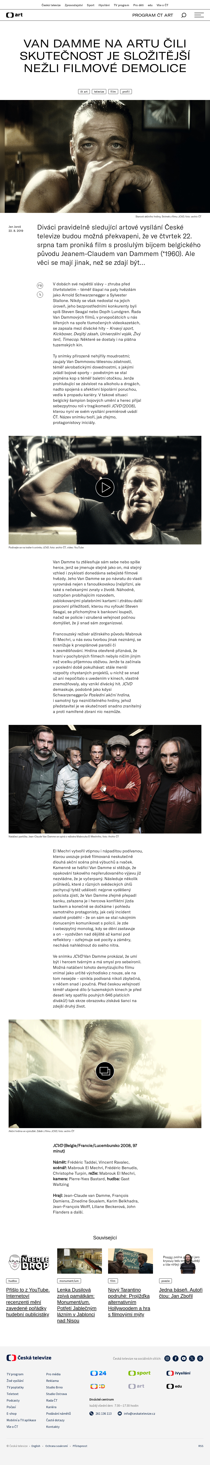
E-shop (12, 1413)
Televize (99, 91)
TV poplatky (15, 1387)
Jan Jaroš (15, 226)
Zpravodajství (74, 5)
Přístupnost (80, 1446)
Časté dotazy (55, 1420)
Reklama (52, 1381)
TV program (121, 5)
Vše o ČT (162, 5)
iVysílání (104, 5)
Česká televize (51, 5)
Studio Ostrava (56, 1394)
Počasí (11, 1407)
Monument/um (69, 1281)
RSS (201, 1446)
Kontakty (52, 1427)
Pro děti (138, 5)
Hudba (12, 1281)
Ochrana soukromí (56, 1446)
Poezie (165, 1281)
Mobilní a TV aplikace (21, 1420)
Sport (90, 5)
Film (113, 91)
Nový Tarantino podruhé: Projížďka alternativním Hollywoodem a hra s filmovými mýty (129, 1302)
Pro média (53, 1374)
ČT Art (84, 91)
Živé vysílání (15, 1381)
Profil (126, 91)
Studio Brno (54, 1387)
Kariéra (51, 1407)
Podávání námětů (58, 1413)
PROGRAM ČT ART (152, 15)
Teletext (13, 1394)
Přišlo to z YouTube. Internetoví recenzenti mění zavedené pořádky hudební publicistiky (28, 1302)
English (36, 1446)
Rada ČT (52, 1400)
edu (150, 5)
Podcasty (13, 1400)
